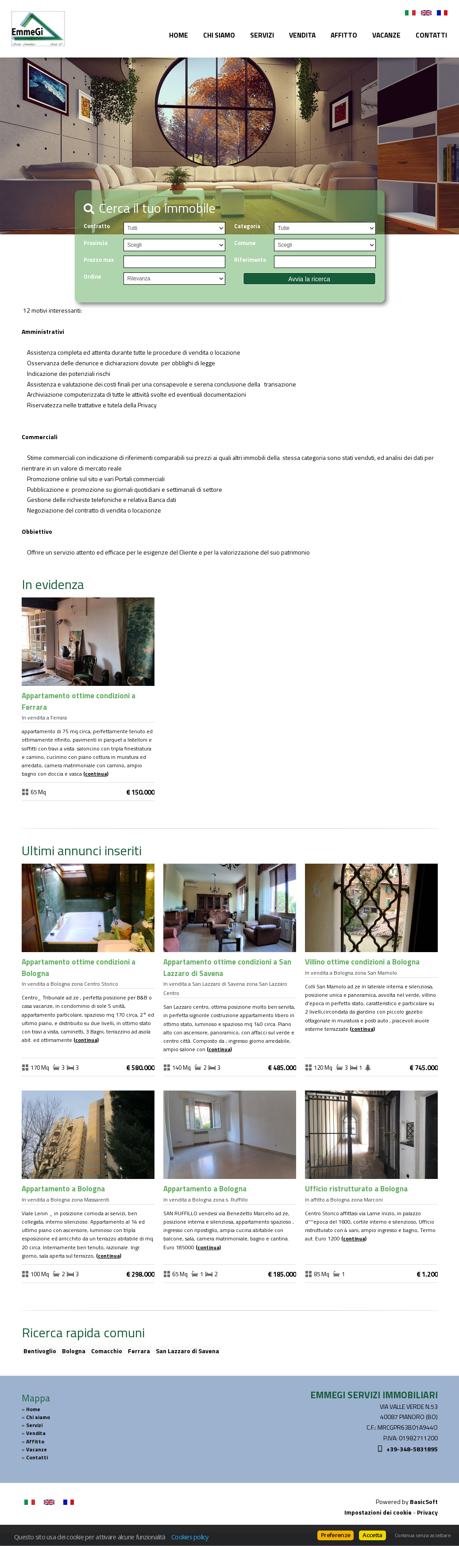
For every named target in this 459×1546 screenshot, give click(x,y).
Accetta (372, 1535)
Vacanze (386, 35)
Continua (96, 774)
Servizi (262, 35)
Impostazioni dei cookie (378, 1512)
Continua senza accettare (422, 1535)
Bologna (73, 1350)
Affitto (344, 35)
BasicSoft (424, 1501)
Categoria (247, 226)
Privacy (427, 1512)
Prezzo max (99, 260)
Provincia (96, 243)
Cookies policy (189, 1536)
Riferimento (250, 260)
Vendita (302, 35)
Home (178, 35)
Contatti (431, 35)
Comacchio (106, 1350)
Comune (244, 243)
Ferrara (139, 1350)
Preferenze (335, 1535)
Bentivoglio (39, 1350)
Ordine (92, 276)
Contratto (97, 226)
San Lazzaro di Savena (187, 1350)
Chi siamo (219, 35)
